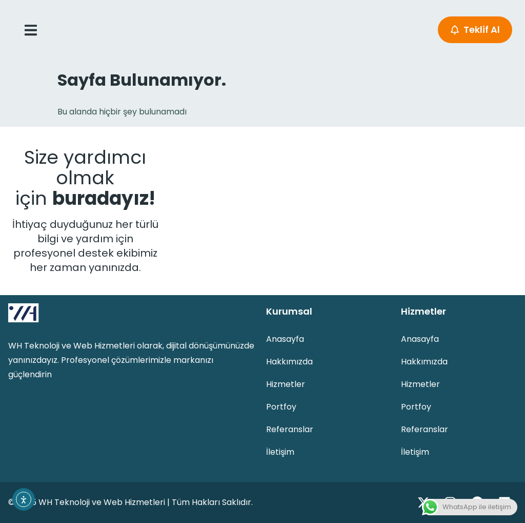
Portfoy (281, 407)
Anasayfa (285, 339)
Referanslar (289, 429)
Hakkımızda (289, 361)
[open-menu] (31, 30)
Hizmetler (285, 384)
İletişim (280, 452)
